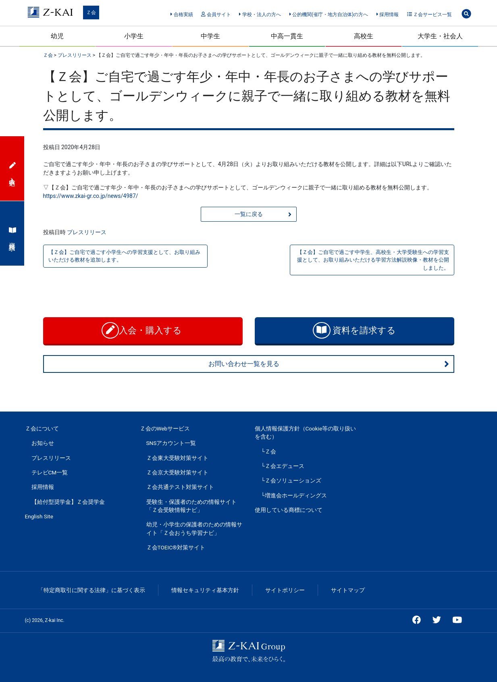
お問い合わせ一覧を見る (328, 364)
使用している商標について (288, 510)
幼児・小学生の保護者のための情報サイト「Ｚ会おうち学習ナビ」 (194, 528)
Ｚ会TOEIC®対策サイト (175, 547)
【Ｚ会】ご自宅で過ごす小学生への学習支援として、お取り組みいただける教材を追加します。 (124, 256)
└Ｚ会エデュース (283, 466)
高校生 (363, 36)
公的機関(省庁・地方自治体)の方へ (328, 14)
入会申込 (12, 168)
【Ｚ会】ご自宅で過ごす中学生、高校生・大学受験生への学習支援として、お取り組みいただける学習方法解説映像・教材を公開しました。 (373, 259)
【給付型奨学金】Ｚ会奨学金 (68, 502)
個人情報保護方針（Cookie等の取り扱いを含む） (305, 432)
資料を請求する (354, 330)
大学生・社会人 (440, 36)
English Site (39, 516)
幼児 (57, 36)
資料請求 (12, 233)
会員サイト (216, 14)
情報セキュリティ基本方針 (205, 590)
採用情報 (387, 14)
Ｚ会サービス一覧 (429, 14)
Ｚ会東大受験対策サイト (177, 458)
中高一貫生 (287, 36)
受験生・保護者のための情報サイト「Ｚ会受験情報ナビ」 (191, 506)
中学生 (210, 36)
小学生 (133, 36)
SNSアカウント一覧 (171, 443)
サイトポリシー (285, 590)
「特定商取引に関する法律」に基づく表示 (91, 590)
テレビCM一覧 (49, 472)
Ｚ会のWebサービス (165, 428)
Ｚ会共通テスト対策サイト (180, 487)
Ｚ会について (42, 428)
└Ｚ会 (269, 451)
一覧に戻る (263, 214)
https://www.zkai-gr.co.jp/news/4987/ (90, 196)
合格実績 (182, 14)
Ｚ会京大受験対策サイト (177, 472)
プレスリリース (86, 232)
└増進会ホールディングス (294, 495)
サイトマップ (348, 590)
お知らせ (42, 443)
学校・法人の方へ (260, 14)
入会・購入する (143, 330)
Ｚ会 (91, 12)
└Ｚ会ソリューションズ (291, 480)
